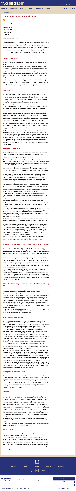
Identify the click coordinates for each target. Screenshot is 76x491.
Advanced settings (63, 485)
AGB (68, 488)
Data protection (61, 488)
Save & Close (63, 481)
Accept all (63, 478)
